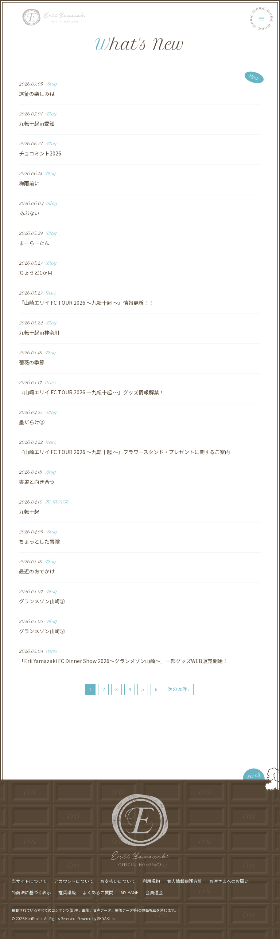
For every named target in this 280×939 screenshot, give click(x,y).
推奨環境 (67, 892)
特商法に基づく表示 (31, 892)
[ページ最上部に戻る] (230, 769)
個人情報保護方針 (184, 881)
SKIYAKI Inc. (107, 918)
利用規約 (151, 881)
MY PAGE (130, 892)
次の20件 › (179, 689)
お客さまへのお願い (229, 881)
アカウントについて (73, 881)
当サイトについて (29, 881)
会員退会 (154, 892)
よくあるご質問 (98, 892)
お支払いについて (117, 881)
